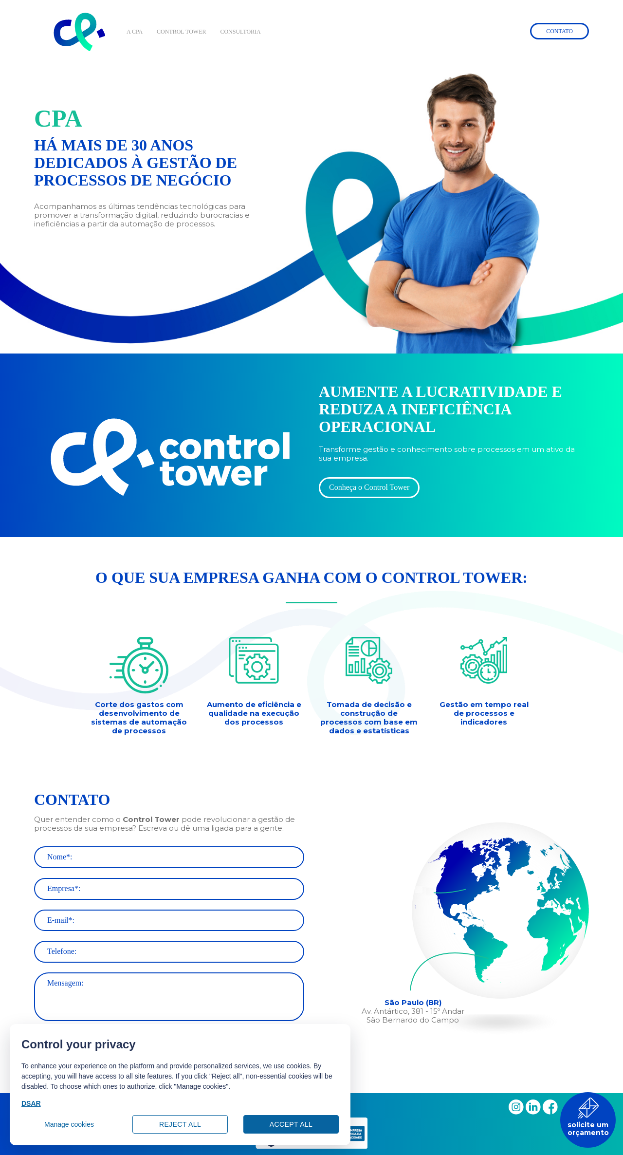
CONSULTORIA (240, 31)
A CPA (135, 31)
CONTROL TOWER (181, 31)
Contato (559, 31)
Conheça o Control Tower (369, 487)
